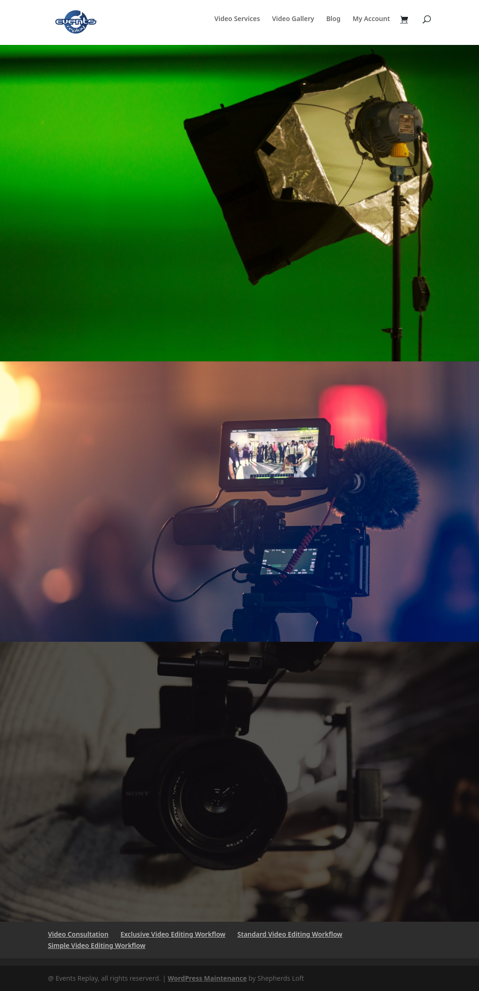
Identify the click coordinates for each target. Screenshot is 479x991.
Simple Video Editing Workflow (96, 945)
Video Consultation (78, 934)
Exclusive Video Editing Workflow (172, 934)
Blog (333, 19)
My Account (371, 19)
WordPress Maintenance (207, 978)
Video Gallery (293, 19)
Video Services (237, 19)
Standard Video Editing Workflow (290, 934)
